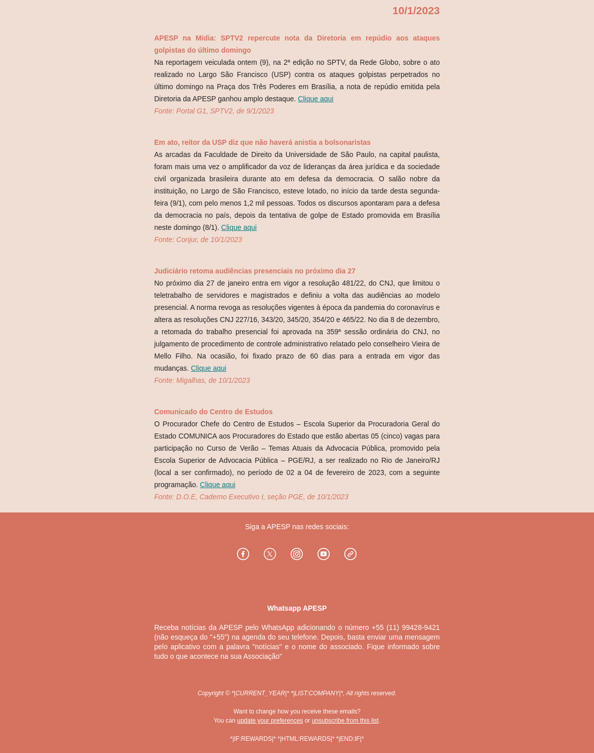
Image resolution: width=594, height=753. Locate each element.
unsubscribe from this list (345, 720)
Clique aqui (315, 99)
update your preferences (270, 720)
